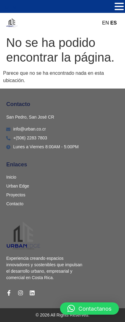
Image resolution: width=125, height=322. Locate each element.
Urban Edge (17, 186)
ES (113, 22)
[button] (89, 308)
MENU (12, 7)
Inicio (11, 177)
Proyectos (15, 194)
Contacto (14, 203)
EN (105, 22)
